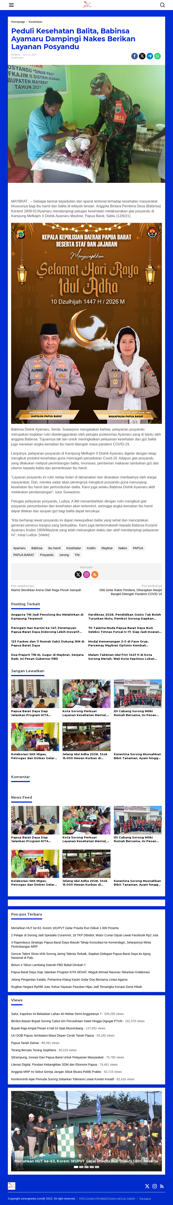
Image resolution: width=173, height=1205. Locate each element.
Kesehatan (17, 57)
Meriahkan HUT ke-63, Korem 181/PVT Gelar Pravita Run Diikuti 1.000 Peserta (65, 928)
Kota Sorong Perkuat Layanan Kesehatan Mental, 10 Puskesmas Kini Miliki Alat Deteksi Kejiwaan (85, 713)
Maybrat (107, 548)
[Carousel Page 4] (92, 1167)
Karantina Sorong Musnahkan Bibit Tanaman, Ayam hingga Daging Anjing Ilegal (137, 756)
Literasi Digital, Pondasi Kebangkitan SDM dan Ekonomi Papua (54, 1064)
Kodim (91, 548)
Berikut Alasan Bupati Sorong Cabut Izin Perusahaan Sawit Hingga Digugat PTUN (66, 1021)
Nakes (122, 548)
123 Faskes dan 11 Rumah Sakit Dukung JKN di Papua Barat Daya (47, 643)
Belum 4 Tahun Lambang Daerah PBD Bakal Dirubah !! (48, 965)
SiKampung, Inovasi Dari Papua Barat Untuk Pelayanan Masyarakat (57, 1057)
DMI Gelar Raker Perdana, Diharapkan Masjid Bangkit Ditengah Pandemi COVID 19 (126, 590)
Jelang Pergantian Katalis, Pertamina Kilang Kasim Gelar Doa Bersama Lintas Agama (69, 979)
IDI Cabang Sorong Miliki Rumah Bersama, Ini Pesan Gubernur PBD (135, 713)
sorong (64, 555)
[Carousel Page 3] (86, 1167)
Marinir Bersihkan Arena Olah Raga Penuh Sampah (47, 588)
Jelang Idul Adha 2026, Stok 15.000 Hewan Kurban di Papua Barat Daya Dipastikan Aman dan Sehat (86, 756)
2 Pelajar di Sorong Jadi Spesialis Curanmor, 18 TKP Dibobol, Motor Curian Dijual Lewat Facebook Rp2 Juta (84, 935)
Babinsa (37, 548)
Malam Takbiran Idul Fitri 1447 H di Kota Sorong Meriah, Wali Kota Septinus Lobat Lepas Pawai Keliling (121, 657)
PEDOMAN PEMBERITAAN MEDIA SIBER (107, 1198)
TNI (77, 555)
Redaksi (145, 1198)
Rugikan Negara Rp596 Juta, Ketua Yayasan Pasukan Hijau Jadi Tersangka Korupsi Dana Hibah (76, 987)
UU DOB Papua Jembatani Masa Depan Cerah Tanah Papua (52, 1035)
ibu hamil (54, 548)
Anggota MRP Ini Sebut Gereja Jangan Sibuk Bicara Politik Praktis (56, 1071)
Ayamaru (19, 548)
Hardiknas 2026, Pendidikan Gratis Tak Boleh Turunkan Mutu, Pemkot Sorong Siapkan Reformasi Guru (124, 616)
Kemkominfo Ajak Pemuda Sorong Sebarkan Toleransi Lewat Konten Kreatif (62, 1079)
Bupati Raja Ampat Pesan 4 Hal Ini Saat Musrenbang (47, 1028)
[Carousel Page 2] (81, 1167)
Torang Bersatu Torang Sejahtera (33, 1050)
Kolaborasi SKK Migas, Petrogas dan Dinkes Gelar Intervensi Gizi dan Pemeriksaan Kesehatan (32, 756)
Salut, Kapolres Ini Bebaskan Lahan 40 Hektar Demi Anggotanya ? (56, 1014)
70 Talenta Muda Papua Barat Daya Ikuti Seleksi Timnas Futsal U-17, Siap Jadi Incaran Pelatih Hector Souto (123, 630)
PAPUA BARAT (23, 555)
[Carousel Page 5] (97, 1167)
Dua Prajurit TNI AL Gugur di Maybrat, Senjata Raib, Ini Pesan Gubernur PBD (47, 656)
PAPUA (138, 548)
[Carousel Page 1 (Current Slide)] (76, 1167)
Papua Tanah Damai (25, 1043)
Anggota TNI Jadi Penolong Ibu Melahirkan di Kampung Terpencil (47, 616)
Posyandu (47, 555)
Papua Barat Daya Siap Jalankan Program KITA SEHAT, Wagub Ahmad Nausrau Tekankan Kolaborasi (35, 713)
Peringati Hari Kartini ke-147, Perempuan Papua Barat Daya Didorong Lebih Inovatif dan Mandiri (45, 630)
